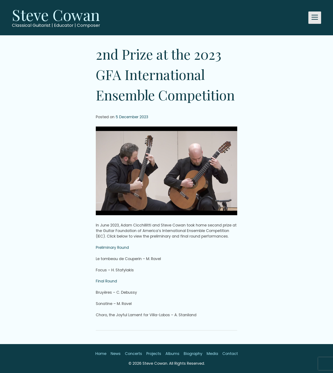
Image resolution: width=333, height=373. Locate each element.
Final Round (106, 281)
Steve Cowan (56, 14)
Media (212, 353)
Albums (172, 353)
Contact (230, 353)
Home (100, 353)
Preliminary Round (112, 247)
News (116, 353)
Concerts (133, 353)
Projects (153, 353)
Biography (193, 353)
